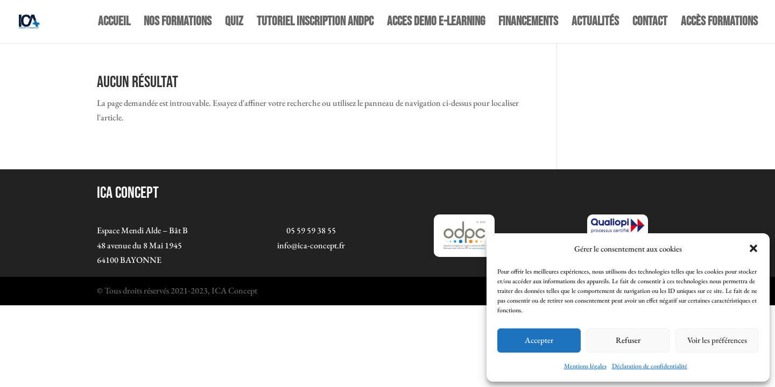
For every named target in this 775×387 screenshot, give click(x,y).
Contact (649, 23)
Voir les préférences (717, 340)
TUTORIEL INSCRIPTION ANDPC (315, 23)
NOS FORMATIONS (178, 23)
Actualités (595, 23)
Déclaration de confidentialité (649, 366)
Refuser (628, 340)
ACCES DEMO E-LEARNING (436, 23)
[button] (753, 248)
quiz (234, 23)
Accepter (539, 340)
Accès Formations (719, 23)
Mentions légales (585, 366)
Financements (528, 23)
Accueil (114, 23)
